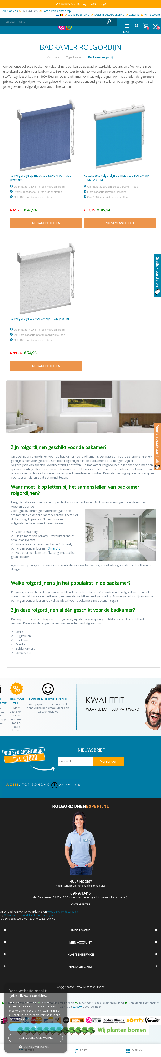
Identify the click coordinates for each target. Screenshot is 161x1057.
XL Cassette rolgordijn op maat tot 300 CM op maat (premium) (116, 178)
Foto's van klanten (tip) (57, 11)
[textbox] (54, 21)
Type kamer (73, 57)
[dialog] (35, 1018)
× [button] (62, 987)
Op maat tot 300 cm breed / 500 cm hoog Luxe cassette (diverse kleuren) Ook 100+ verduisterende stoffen (111, 192)
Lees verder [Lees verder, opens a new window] (33, 1019)
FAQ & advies (9, 11)
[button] (35, 1047)
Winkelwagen (146, 26)
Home (55, 57)
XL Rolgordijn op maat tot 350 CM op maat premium (40, 178)
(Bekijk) (101, 4)
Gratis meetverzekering (109, 15)
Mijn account (152, 15)
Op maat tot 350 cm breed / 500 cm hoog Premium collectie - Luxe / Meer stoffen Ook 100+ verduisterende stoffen (37, 192)
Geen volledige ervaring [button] (35, 1038)
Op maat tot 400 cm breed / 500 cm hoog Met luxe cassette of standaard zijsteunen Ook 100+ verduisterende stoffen (37, 335)
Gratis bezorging (78, 15)
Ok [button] (36, 1027)
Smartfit (54, 548)
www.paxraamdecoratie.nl (63, 911)
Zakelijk (134, 15)
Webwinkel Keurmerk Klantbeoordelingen (28, 915)
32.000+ (77, 1006)
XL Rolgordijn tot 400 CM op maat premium (40, 319)
